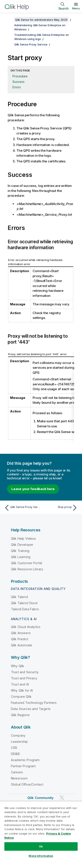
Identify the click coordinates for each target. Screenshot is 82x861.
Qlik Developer (22, 544)
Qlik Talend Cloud (24, 603)
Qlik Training (20, 551)
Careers (17, 772)
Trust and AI (20, 684)
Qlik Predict (19, 639)
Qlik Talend (19, 597)
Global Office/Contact (27, 784)
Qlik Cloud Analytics (25, 627)
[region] (41, 831)
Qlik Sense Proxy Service (30, 44)
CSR (14, 748)
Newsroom (19, 778)
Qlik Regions (20, 715)
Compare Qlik (21, 696)
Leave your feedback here (33, 489)
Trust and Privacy (24, 678)
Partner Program (23, 766)
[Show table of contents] (8, 20)
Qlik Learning (20, 557)
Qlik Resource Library (27, 569)
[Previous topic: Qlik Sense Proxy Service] (21, 508)
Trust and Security (24, 672)
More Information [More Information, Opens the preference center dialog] (41, 856)
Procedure (20, 76)
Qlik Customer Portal (26, 563)
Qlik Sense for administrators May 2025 (41, 19)
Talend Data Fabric (25, 609)
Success (18, 81)
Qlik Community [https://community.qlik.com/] (40, 798)
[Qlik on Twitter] (62, 797)
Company (18, 735)
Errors (16, 87)
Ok (41, 846)
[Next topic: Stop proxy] (60, 508)
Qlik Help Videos (23, 538)
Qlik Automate (21, 645)
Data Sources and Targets (31, 709)
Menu (76, 8)
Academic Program (25, 760)
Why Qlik (17, 666)
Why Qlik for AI (22, 690)
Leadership (19, 741)
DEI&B (15, 754)
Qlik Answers (21, 633)
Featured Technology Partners (34, 702)
